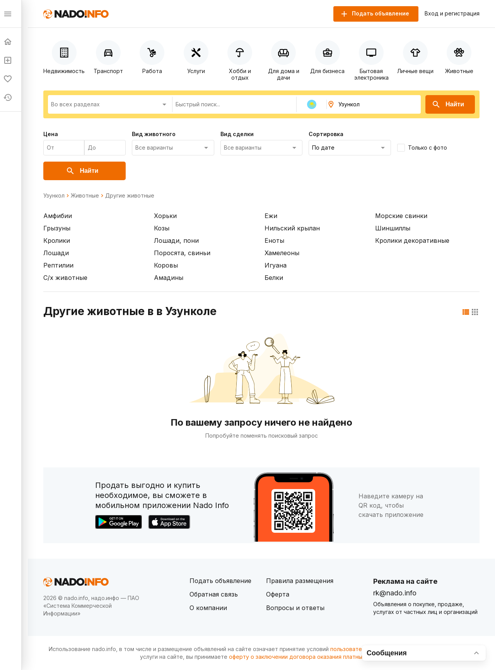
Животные (85, 196)
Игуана (276, 265)
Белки (274, 277)
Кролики (56, 240)
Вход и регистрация (452, 13)
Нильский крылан (292, 228)
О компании (208, 608)
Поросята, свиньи (182, 253)
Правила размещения (299, 581)
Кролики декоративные (412, 240)
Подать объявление (220, 581)
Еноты (274, 240)
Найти (448, 104)
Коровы (166, 265)
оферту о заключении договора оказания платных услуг (305, 656)
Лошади (56, 253)
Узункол (54, 196)
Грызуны (56, 228)
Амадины (168, 277)
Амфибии (57, 216)
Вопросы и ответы (295, 608)
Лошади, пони (176, 240)
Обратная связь (213, 594)
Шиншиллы (392, 228)
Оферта (277, 594)
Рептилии (58, 265)
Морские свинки (401, 216)
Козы (161, 228)
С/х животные (65, 277)
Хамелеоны (282, 253)
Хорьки (165, 216)
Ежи (271, 216)
